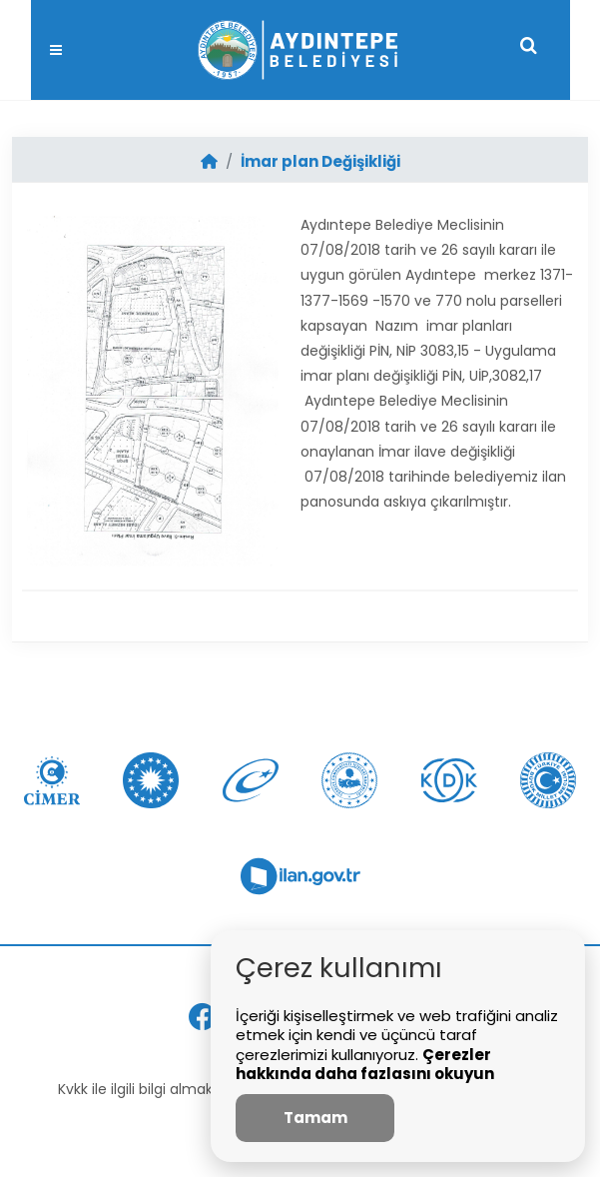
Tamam (315, 1117)
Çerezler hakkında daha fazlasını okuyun (365, 1064)
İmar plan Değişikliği (320, 161)
